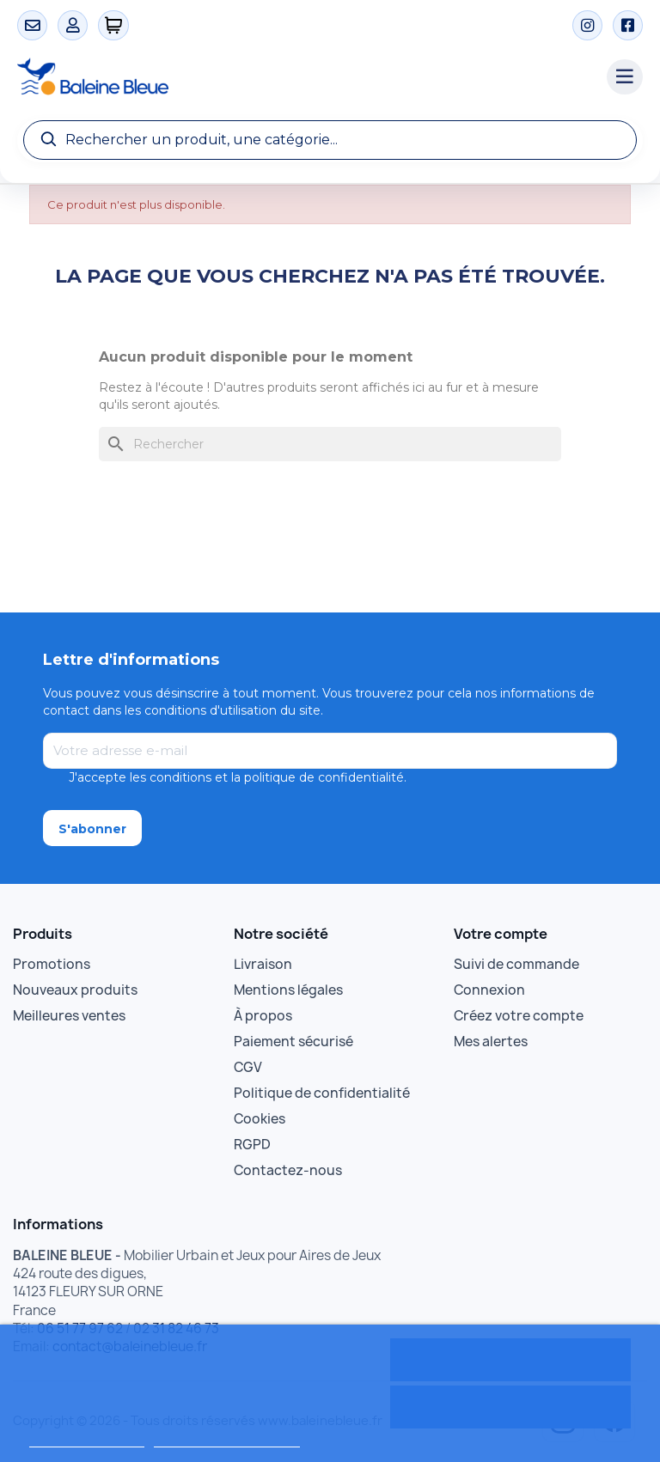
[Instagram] (587, 25)
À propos (263, 1016)
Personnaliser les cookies (227, 1439)
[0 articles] (114, 25)
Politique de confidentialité (322, 1093)
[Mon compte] (73, 25)
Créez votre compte (519, 1016)
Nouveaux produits (75, 990)
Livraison (263, 964)
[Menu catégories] (625, 77)
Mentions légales (288, 990)
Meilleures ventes (69, 1016)
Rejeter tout (510, 1407)
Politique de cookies (86, 1439)
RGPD (252, 1145)
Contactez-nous (288, 1170)
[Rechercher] (330, 444)
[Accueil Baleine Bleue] (303, 77)
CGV (248, 1067)
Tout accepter (510, 1359)
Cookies (259, 1119)
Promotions (51, 964)
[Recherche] (330, 140)
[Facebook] (628, 25)
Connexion (489, 990)
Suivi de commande (516, 964)
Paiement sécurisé (293, 1042)
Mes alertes (491, 1042)
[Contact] (32, 25)
